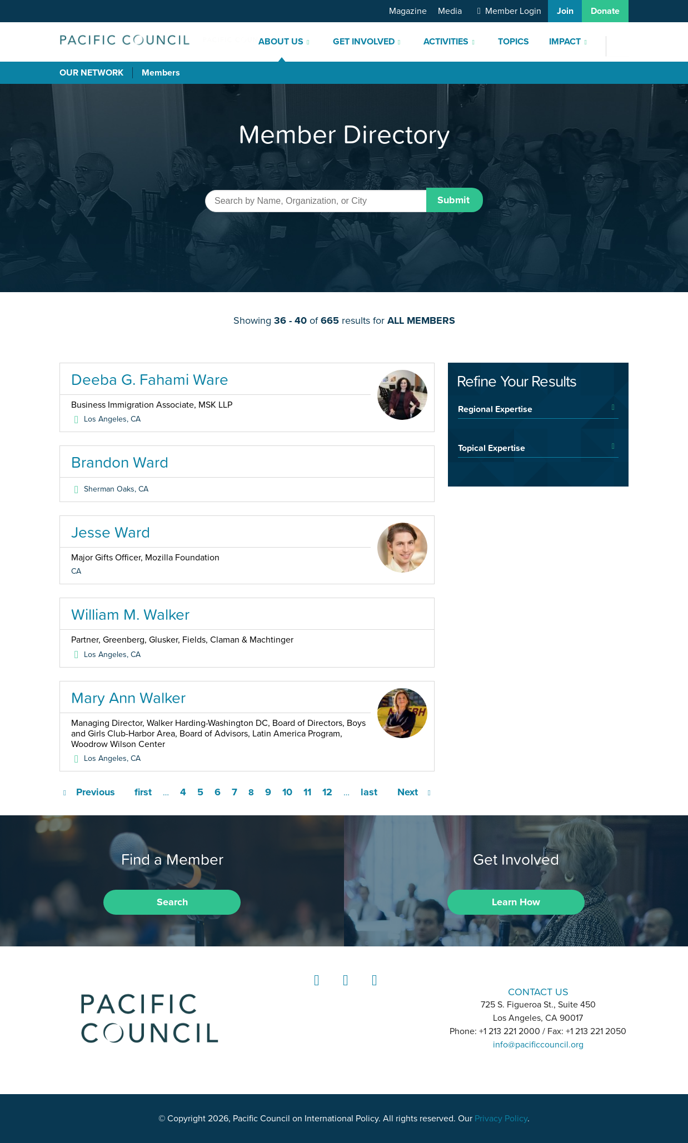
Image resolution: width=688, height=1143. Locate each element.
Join (565, 11)
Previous (95, 792)
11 (307, 792)
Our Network (91, 72)
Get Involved (364, 41)
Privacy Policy (501, 1118)
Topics (513, 41)
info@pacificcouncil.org (538, 1044)
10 (287, 792)
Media (450, 11)
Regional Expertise (495, 408)
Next (407, 792)
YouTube (373, 990)
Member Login (513, 11)
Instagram (344, 990)
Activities (445, 41)
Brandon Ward (119, 462)
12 (327, 792)
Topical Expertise (491, 447)
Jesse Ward (110, 532)
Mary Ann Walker (128, 697)
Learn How (516, 902)
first (143, 792)
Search (172, 902)
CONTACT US (538, 991)
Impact (565, 41)
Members (161, 72)
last (369, 792)
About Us (280, 41)
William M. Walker (130, 614)
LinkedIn (315, 990)
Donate (605, 11)
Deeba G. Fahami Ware (149, 379)
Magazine (408, 11)
